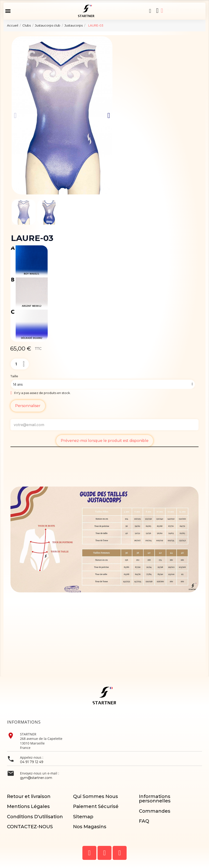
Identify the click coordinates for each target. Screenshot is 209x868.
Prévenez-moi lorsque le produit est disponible (104, 440)
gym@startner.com (36, 778)
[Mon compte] (162, 10)
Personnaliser (27, 406)
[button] (150, 11)
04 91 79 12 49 (31, 762)
